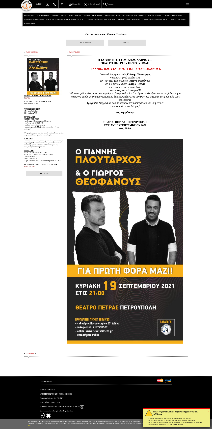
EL (37, 4)
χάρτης (27, 98)
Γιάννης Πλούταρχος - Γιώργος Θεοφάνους (106, 34)
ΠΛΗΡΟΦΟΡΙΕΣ (85, 43)
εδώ (29, 425)
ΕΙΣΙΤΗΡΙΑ (127, 43)
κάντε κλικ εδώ (29, 166)
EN (40, 4)
